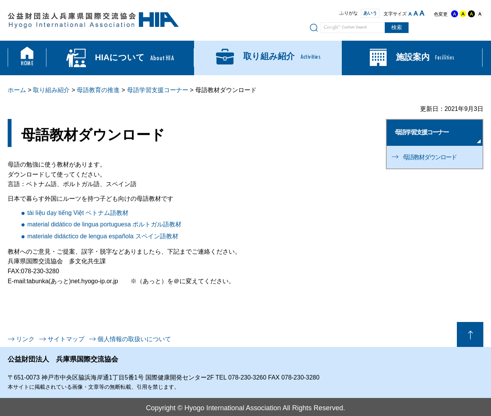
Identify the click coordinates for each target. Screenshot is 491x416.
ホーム (17, 90)
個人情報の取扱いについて (134, 339)
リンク (25, 339)
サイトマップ (66, 339)
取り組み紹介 (51, 90)
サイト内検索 (314, 27)
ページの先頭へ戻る (470, 334)
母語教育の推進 (98, 90)
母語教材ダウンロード (429, 157)
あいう (367, 13)
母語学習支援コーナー (157, 90)
